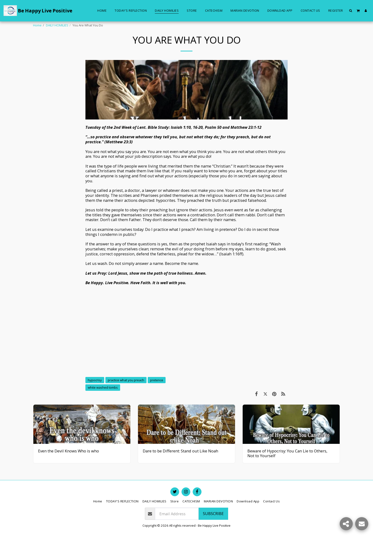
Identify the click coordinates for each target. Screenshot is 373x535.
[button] (350, 10)
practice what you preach (126, 380)
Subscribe (213, 513)
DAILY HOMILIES (57, 25)
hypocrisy (95, 380)
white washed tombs (103, 387)
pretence (156, 380)
